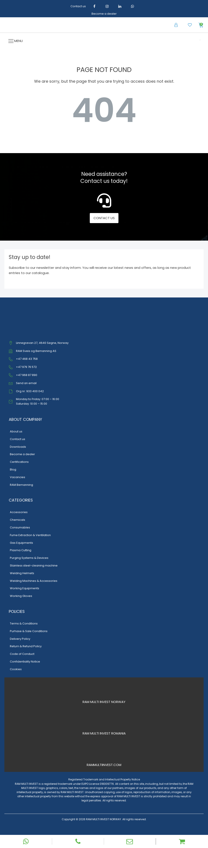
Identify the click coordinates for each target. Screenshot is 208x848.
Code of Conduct (22, 654)
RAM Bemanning (21, 485)
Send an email (26, 383)
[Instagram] (107, 6)
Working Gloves (21, 596)
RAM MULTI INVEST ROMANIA (104, 733)
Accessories (19, 512)
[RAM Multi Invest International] (104, 753)
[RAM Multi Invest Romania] (104, 722)
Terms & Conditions (24, 623)
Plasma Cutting (20, 550)
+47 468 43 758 (27, 359)
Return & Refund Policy (26, 646)
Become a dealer (104, 14)
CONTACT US (104, 218)
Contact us (78, 6)
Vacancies (17, 477)
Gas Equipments (21, 543)
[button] (176, 25)
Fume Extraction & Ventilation (30, 535)
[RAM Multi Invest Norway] (104, 690)
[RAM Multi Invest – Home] (49, 24)
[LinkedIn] (120, 6)
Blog (13, 469)
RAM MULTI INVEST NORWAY (104, 701)
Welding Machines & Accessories (33, 581)
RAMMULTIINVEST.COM (104, 764)
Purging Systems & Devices (29, 558)
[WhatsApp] (132, 6)
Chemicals (17, 520)
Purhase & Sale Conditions (29, 631)
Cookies (16, 669)
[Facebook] (94, 6)
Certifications (19, 462)
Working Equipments (24, 588)
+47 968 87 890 (26, 375)
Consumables (20, 527)
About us (16, 431)
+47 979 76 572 (26, 367)
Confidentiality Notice (25, 661)
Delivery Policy (20, 639)
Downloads (18, 447)
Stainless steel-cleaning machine (34, 565)
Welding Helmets (22, 573)
